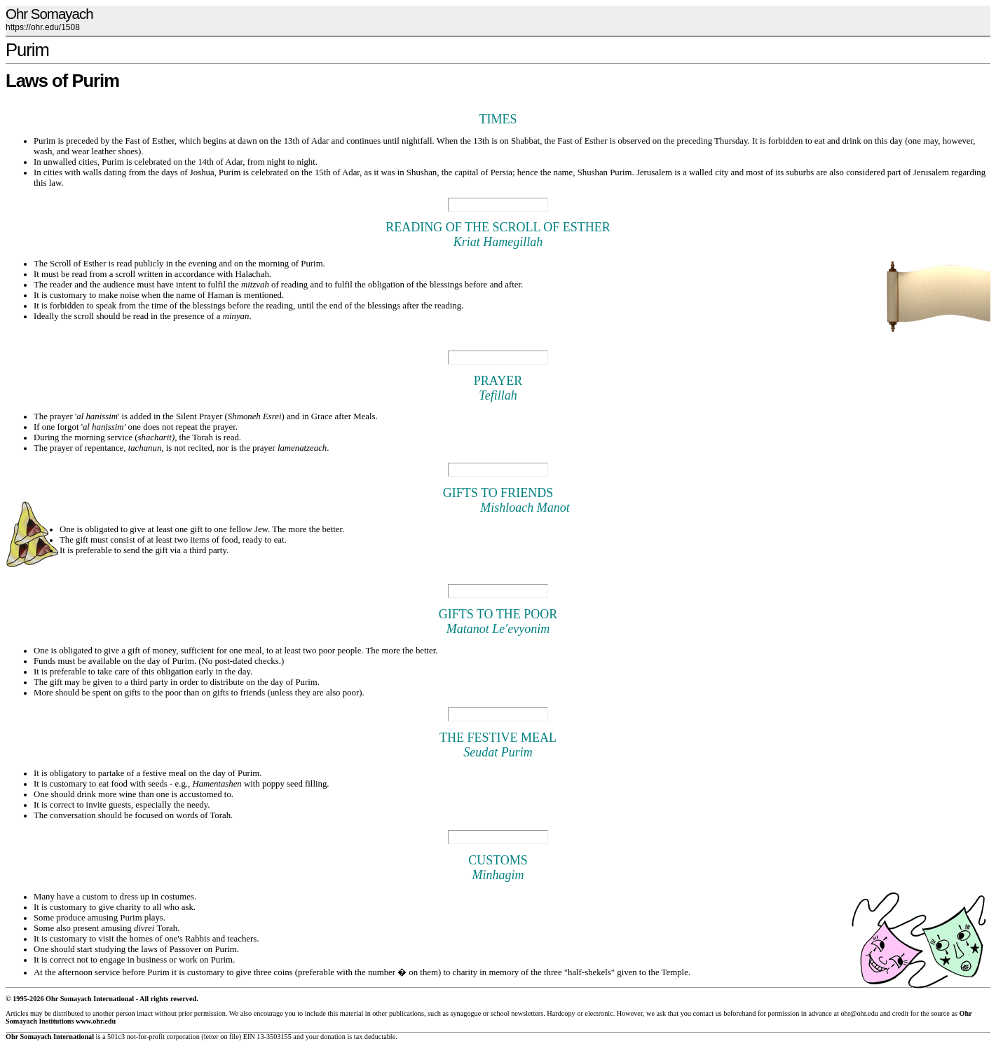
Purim (27, 50)
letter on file (221, 1036)
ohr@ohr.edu (859, 1013)
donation (333, 1036)
